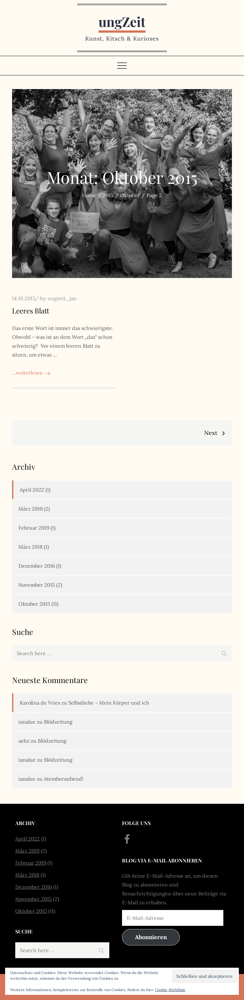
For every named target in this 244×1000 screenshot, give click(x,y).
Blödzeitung (58, 722)
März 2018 (30, 547)
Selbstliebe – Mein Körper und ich (108, 703)
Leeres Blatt (30, 310)
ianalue (27, 722)
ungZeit (122, 21)
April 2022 (32, 490)
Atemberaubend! (63, 779)
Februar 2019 (33, 528)
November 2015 (36, 585)
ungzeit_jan (62, 298)
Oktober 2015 (34, 604)
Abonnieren (151, 937)
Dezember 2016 (36, 566)
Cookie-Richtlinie (170, 989)
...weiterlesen (31, 372)
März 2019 (30, 509)
